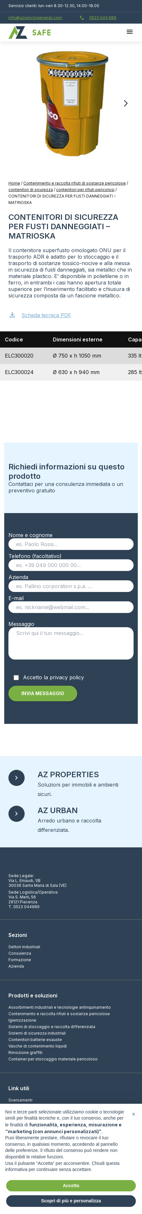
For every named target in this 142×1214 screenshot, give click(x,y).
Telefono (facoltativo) (71, 560)
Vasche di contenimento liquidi (37, 1046)
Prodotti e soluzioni (32, 995)
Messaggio (71, 642)
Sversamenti (20, 1100)
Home (14, 183)
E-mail (71, 602)
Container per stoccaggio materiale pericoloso (53, 1059)
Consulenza (19, 953)
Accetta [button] (71, 1185)
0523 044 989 (97, 18)
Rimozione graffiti (25, 1052)
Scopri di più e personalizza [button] (71, 1200)
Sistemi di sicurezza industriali (37, 1033)
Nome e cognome (71, 539)
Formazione (19, 959)
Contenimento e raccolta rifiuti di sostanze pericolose (74, 183)
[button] (126, 103)
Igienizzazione (22, 1020)
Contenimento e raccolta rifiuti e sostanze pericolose (59, 1013)
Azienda (71, 581)
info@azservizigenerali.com (35, 17)
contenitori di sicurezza (30, 189)
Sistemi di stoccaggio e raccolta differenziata (51, 1026)
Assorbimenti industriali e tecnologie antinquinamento (59, 1007)
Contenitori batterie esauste (35, 1039)
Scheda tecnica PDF (39, 314)
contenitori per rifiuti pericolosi (85, 189)
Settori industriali (24, 946)
